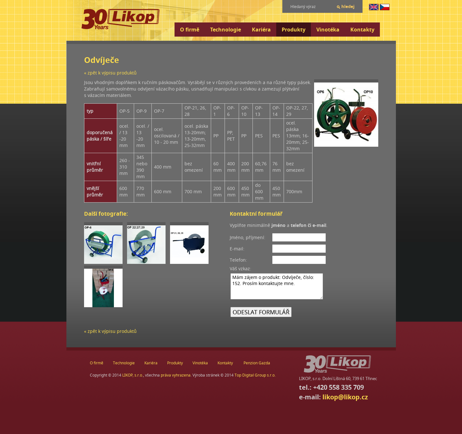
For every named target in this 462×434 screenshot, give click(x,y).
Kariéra (261, 29)
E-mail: (237, 249)
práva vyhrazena (176, 375)
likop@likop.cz (345, 397)
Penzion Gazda (257, 363)
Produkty (293, 29)
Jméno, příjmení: (247, 237)
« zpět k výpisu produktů (110, 73)
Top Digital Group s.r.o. (255, 375)
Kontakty (362, 29)
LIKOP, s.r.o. (132, 375)
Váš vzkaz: (240, 268)
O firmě (189, 29)
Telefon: (238, 260)
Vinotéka (327, 29)
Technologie (225, 29)
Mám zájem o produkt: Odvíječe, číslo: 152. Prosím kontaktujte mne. (276, 286)
